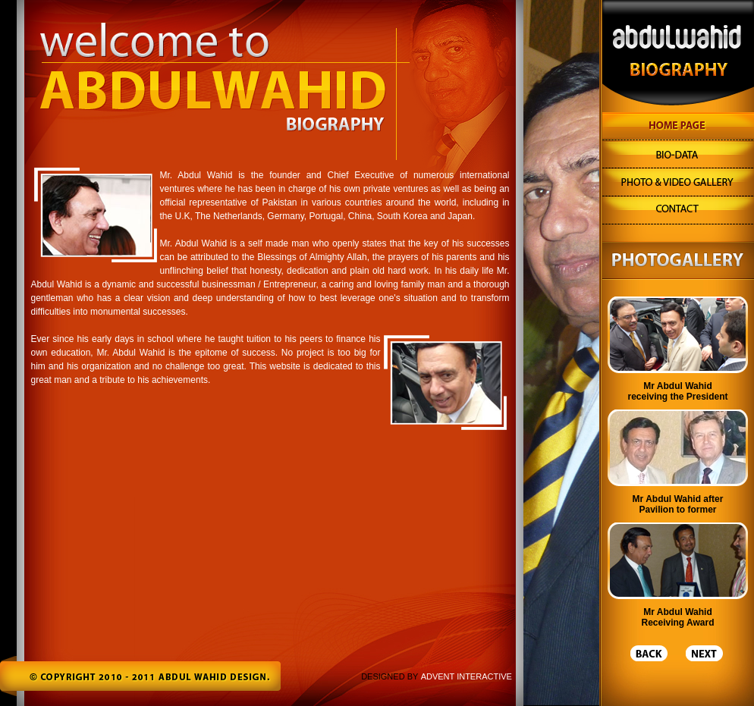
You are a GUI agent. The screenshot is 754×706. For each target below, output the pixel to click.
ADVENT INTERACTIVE (466, 676)
